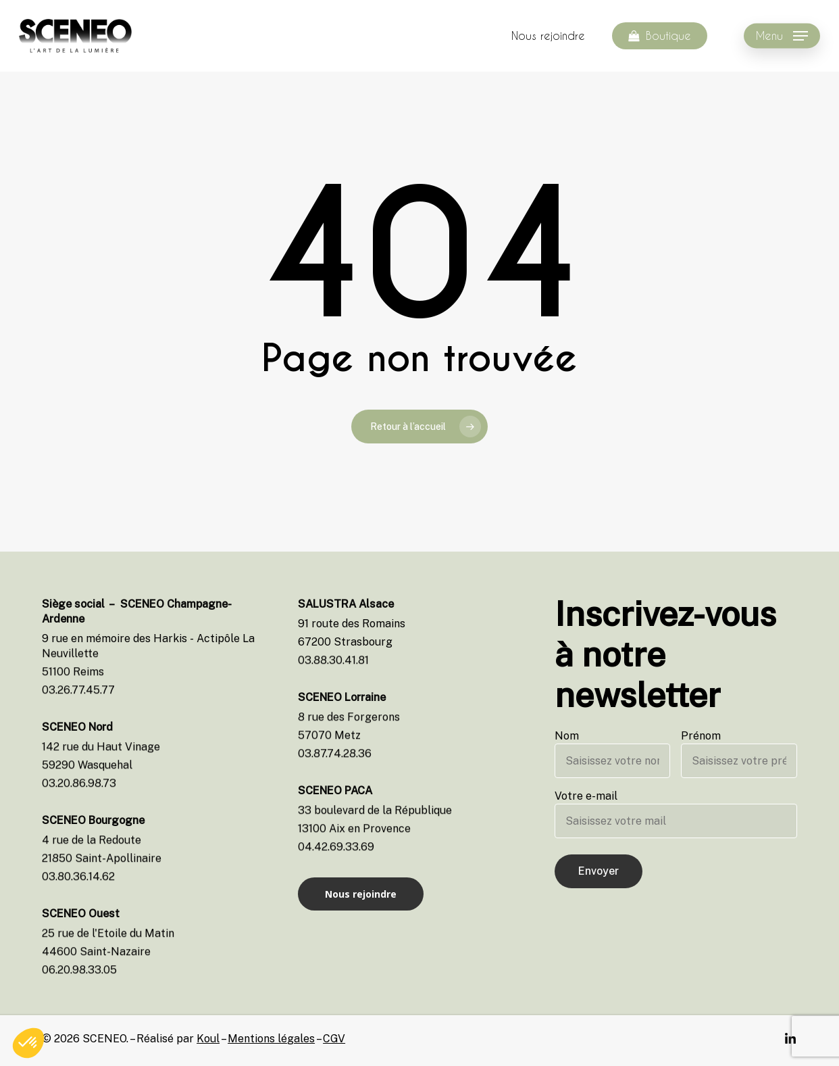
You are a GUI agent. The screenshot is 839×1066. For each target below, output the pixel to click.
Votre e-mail (676, 814)
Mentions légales (271, 1038)
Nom (613, 753)
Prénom (739, 753)
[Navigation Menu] (782, 36)
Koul (208, 1038)
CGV (334, 1038)
